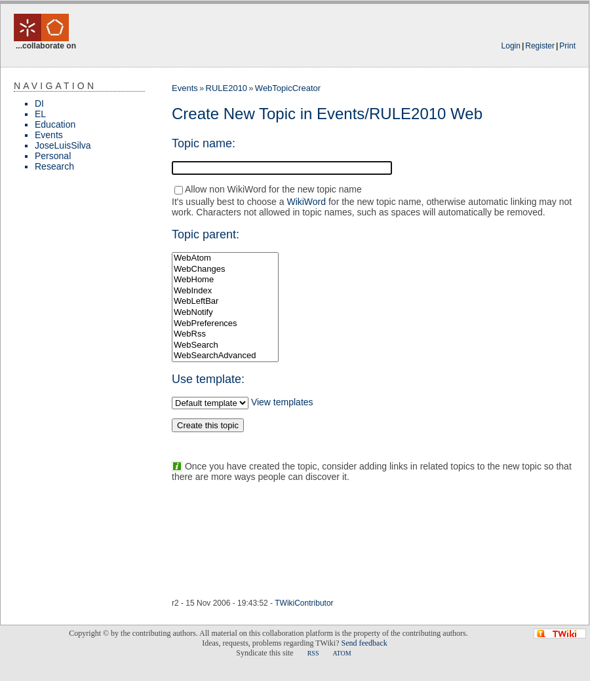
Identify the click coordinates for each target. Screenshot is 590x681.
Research (54, 166)
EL (40, 114)
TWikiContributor (304, 603)
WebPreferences (225, 323)
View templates (282, 402)
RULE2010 (227, 88)
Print (567, 45)
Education (55, 124)
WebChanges (225, 269)
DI (39, 103)
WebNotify (225, 312)
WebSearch (225, 345)
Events (49, 135)
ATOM (341, 653)
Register (540, 45)
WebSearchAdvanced (225, 355)
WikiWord (306, 201)
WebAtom (225, 258)
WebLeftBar (225, 301)
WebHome (225, 279)
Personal (53, 156)
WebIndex (225, 291)
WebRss (225, 334)
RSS (313, 653)
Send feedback (364, 643)
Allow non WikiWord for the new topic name (273, 189)
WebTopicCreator (288, 88)
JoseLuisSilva (63, 145)
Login (511, 45)
